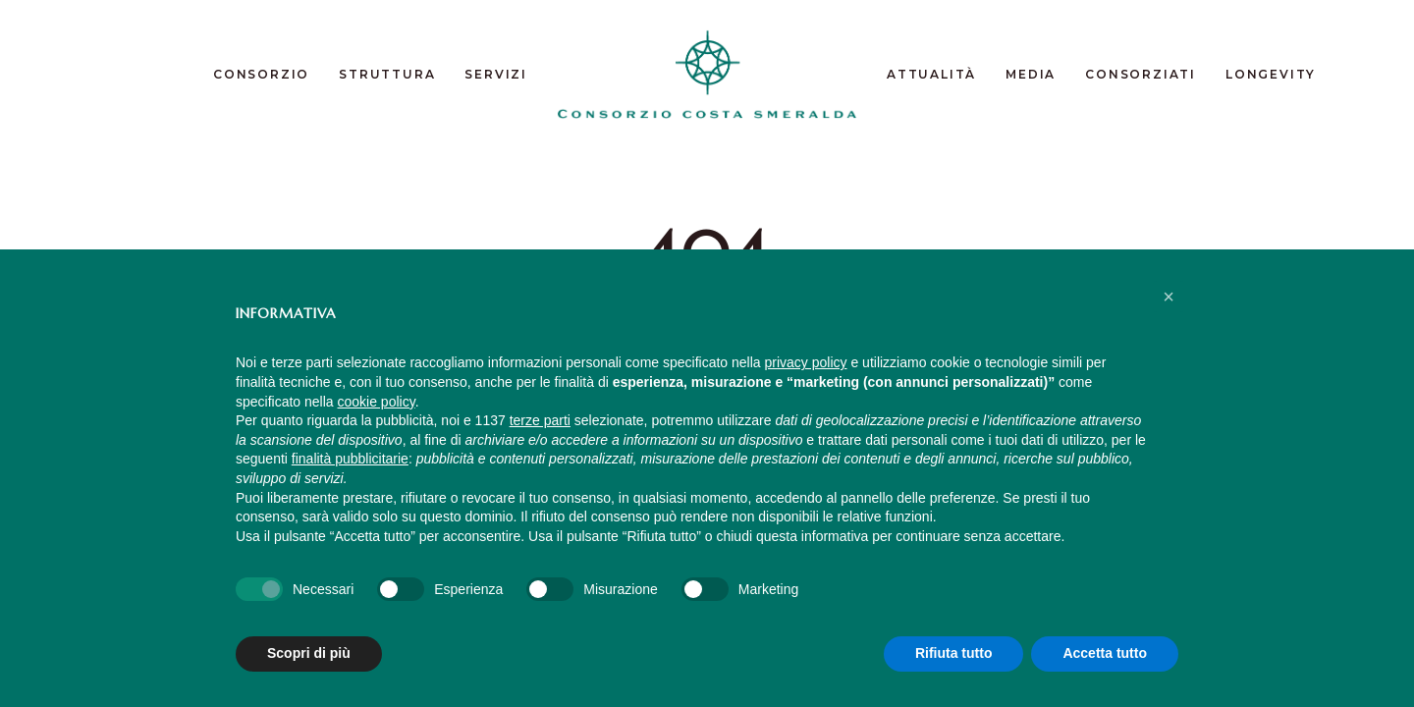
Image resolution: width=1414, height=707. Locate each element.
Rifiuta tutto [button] (954, 653)
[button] (1168, 296)
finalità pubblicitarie (350, 458)
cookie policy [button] (376, 401)
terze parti (540, 420)
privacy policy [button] (806, 362)
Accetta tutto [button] (1104, 653)
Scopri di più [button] (309, 653)
